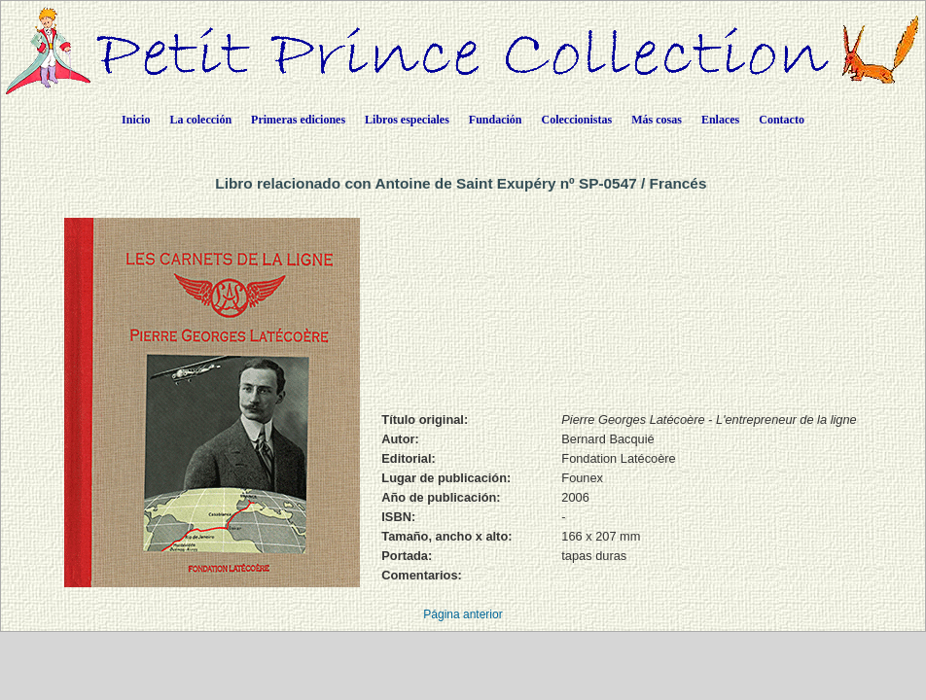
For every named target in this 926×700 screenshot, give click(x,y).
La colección (200, 119)
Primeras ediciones (298, 119)
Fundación (495, 119)
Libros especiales (407, 119)
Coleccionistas (577, 119)
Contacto (781, 119)
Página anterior (462, 614)
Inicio (136, 119)
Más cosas (656, 119)
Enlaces (720, 119)
